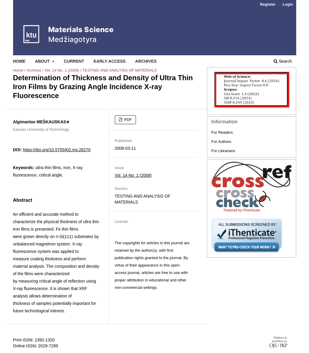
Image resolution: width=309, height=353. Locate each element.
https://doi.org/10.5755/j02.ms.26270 (56, 149)
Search (283, 61)
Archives (145, 61)
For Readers (222, 132)
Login (288, 4)
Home (19, 61)
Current (74, 61)
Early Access (110, 61)
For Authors (221, 141)
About (43, 61)
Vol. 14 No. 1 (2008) (62, 70)
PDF (127, 119)
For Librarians (223, 151)
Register (267, 4)
